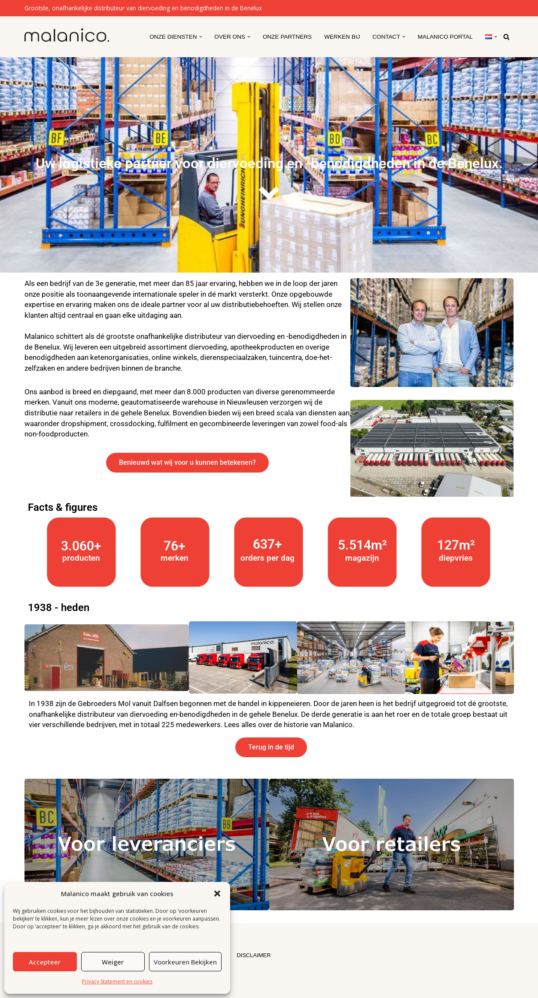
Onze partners (287, 37)
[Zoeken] (506, 37)
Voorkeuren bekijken (185, 962)
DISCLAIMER (254, 955)
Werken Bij (342, 37)
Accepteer (45, 962)
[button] (217, 893)
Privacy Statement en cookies (117, 981)
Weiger (113, 962)
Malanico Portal (445, 37)
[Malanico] (66, 35)
